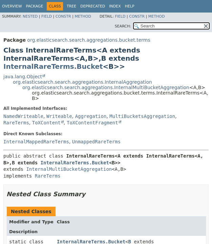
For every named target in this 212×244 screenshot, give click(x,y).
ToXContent (46, 122)
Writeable (59, 116)
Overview (12, 6)
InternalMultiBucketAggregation (69, 169)
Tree (71, 6)
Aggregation (91, 116)
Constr (63, 16)
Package (34, 6)
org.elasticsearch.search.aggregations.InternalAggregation (82, 82)
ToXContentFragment (92, 122)
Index (115, 6)
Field (46, 16)
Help (129, 6)
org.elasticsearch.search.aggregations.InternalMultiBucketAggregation (105, 87)
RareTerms (16, 122)
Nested (30, 16)
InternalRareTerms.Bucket (53, 66)
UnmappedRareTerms (96, 141)
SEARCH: (123, 26)
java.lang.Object (22, 76)
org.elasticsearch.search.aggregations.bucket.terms (88, 40)
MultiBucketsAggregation (142, 116)
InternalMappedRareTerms (36, 141)
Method (83, 16)
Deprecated (92, 6)
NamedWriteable (23, 116)
